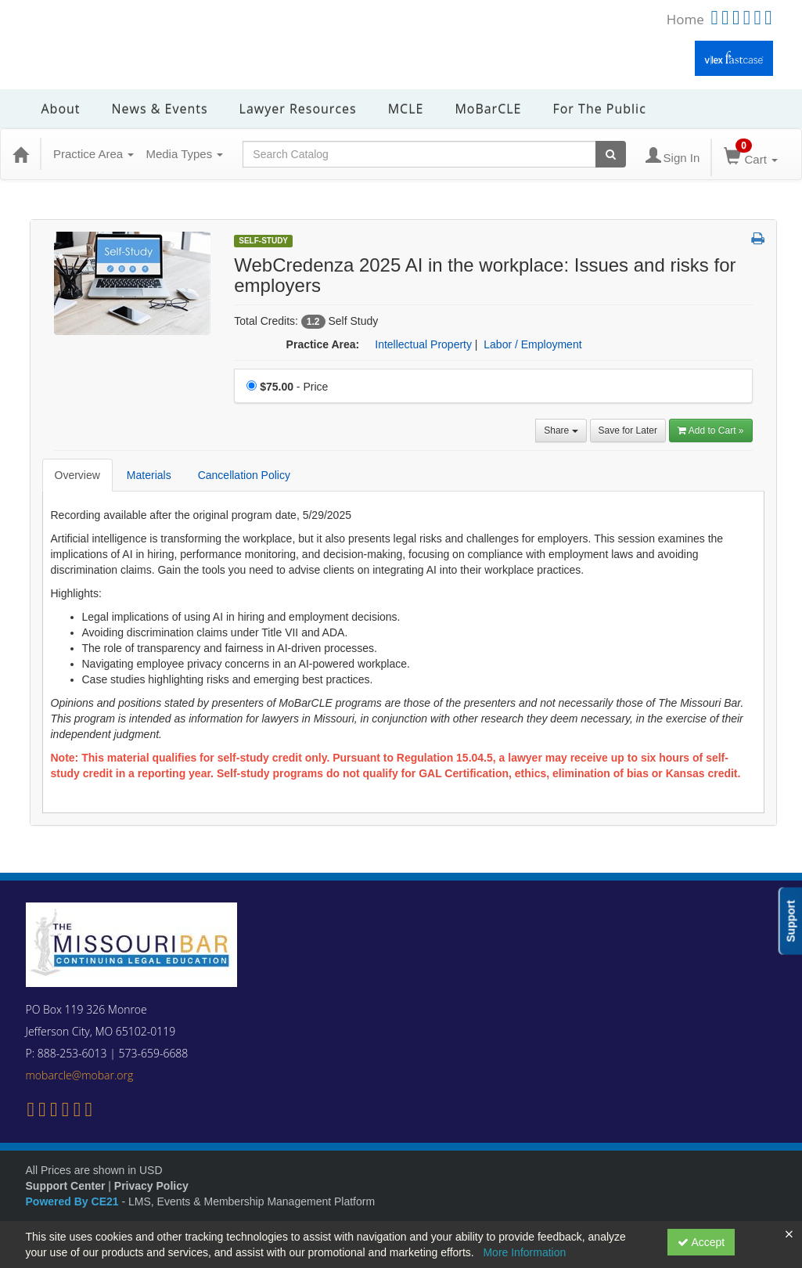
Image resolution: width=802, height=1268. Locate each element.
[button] (757, 239)
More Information (524, 1252)
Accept (701, 1242)
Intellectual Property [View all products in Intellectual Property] (423, 344)
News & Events (160, 108)
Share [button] (560, 430)
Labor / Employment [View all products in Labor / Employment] (532, 344)
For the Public (599, 108)
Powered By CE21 (74, 1201)
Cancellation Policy (244, 475)
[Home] (20, 154)
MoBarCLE (488, 108)
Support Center (66, 1186)
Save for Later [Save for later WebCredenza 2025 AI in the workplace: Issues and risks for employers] (628, 430)
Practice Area (93, 153)
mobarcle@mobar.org (80, 1075)
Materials (149, 475)
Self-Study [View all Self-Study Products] (263, 240)
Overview (77, 475)
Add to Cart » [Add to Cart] (711, 430)
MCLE (406, 108)
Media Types (184, 153)
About (61, 108)
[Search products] (610, 154)
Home (685, 19)
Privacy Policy (151, 1186)
